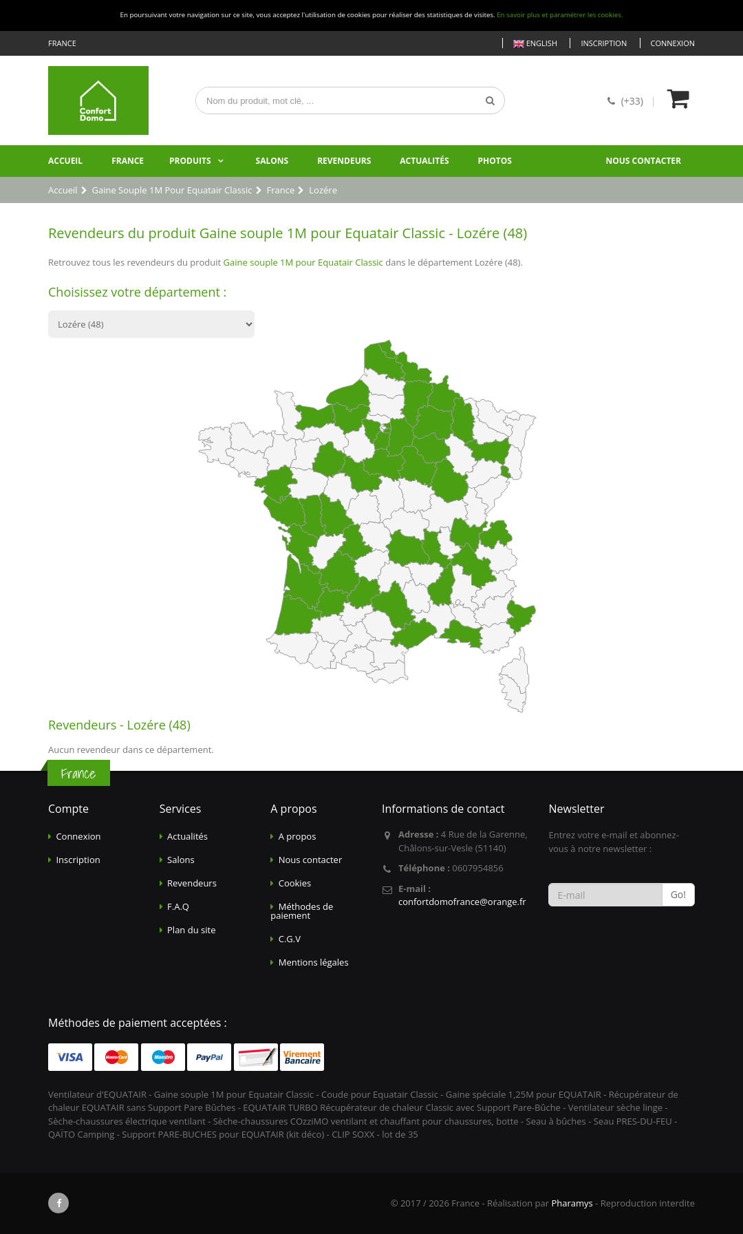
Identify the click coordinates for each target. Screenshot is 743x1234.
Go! (678, 894)
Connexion (673, 43)
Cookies (295, 883)
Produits (190, 161)
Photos (495, 161)
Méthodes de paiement (301, 911)
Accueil (65, 161)
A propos (297, 836)
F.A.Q (178, 906)
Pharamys (571, 1203)
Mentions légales (314, 962)
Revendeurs (344, 161)
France (127, 161)
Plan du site (191, 930)
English (535, 44)
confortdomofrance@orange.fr (462, 901)
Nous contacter (643, 161)
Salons (272, 161)
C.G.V (290, 939)
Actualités (424, 161)
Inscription (604, 43)
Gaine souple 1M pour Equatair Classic (303, 262)
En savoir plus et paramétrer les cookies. (560, 14)
